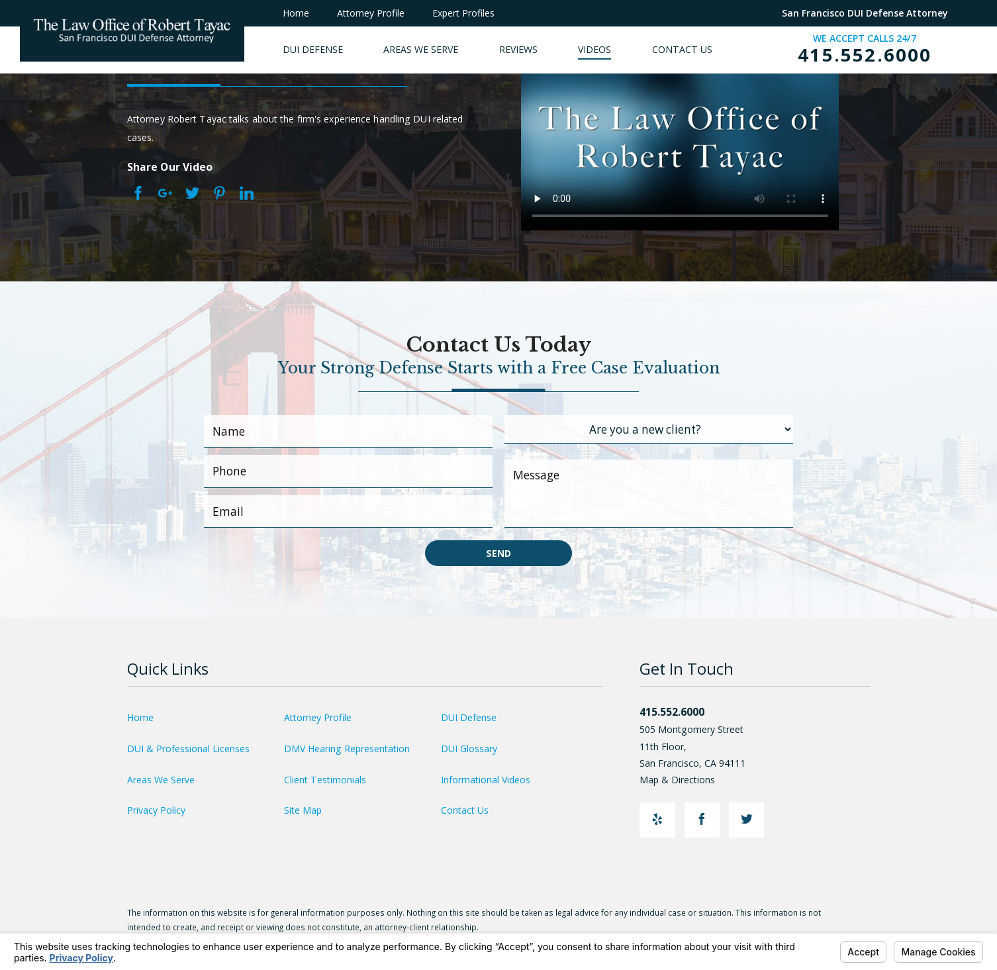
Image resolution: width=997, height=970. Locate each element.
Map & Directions (684, 779)
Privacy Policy (156, 810)
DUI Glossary (469, 748)
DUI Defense (469, 717)
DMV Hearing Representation (347, 748)
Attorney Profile (370, 13)
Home (296, 13)
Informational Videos (485, 779)
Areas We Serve (161, 779)
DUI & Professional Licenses (188, 748)
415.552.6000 (864, 55)
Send (498, 553)
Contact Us (465, 810)
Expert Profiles (463, 13)
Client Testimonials (325, 779)
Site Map (303, 810)
